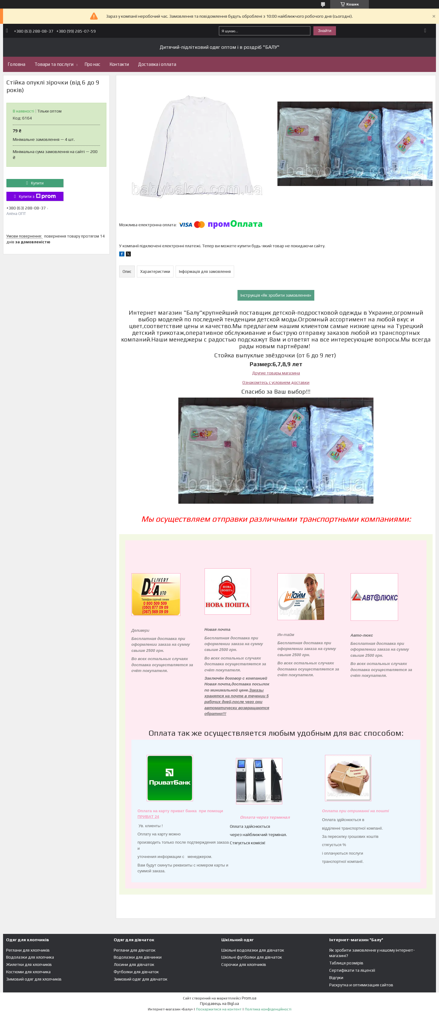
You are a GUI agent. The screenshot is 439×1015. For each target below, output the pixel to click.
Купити (37, 183)
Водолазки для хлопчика (30, 957)
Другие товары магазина (276, 372)
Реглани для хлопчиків (28, 950)
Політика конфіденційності (268, 1009)
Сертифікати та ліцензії (352, 970)
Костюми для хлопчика (28, 971)
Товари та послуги (53, 64)
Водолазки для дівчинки (138, 957)
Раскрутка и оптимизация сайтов (361, 984)
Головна (16, 64)
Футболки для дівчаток (136, 971)
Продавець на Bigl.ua (219, 1003)
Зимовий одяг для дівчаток (140, 979)
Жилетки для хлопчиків (29, 964)
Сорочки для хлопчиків (243, 964)
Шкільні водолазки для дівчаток (252, 950)
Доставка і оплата (157, 64)
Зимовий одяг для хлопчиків (34, 979)
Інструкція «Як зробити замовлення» (276, 295)
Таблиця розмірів (346, 962)
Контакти (119, 64)
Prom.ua (249, 998)
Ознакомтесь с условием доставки (275, 382)
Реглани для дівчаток (134, 950)
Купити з (37, 196)
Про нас (92, 64)
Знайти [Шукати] (324, 30)
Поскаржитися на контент (218, 1009)
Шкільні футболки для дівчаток (251, 957)
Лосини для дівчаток (134, 964)
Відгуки (336, 977)
